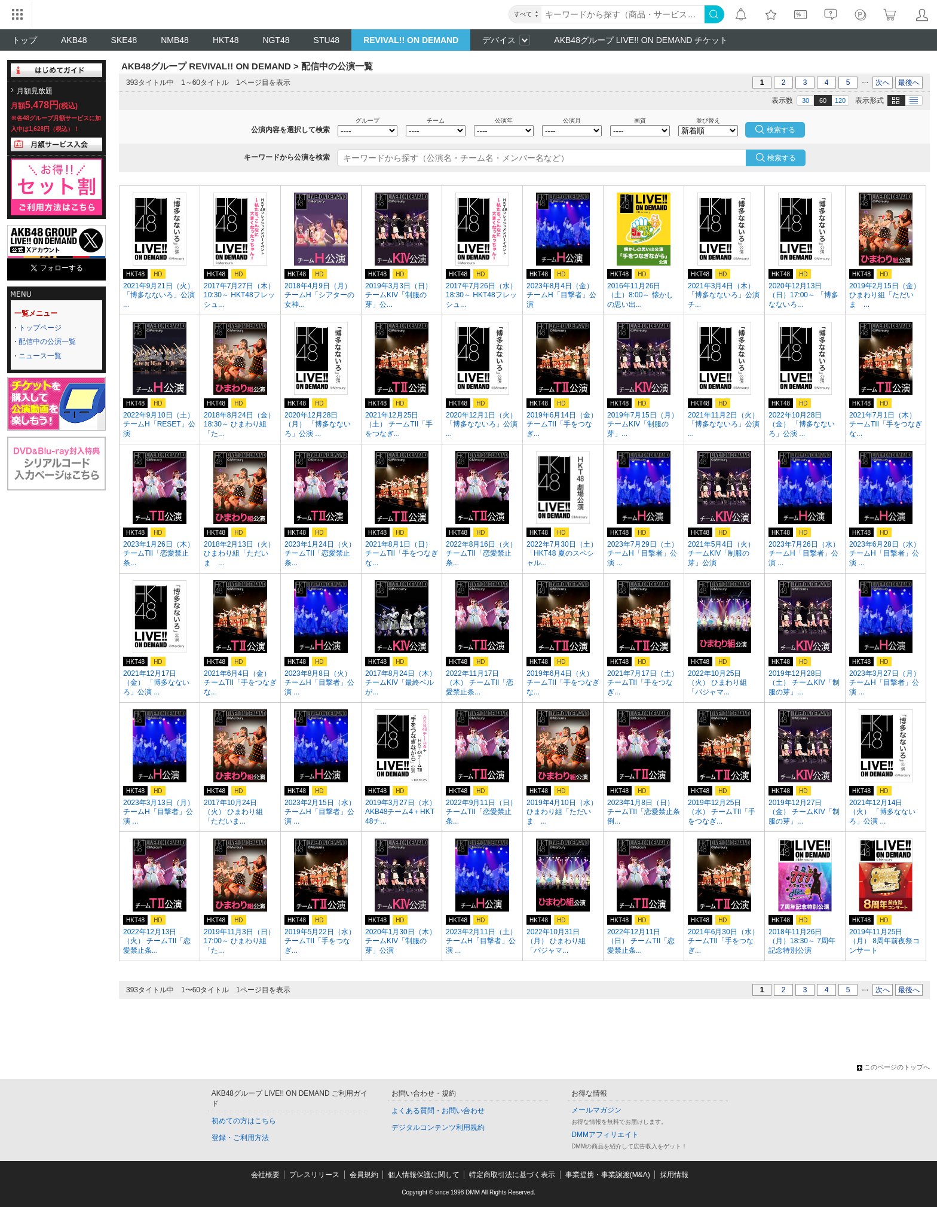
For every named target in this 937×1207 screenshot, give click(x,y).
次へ (882, 82)
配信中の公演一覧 (47, 341)
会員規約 (364, 1175)
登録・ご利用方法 (240, 1137)
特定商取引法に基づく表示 (512, 1175)
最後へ (909, 82)
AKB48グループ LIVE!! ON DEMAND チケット (641, 40)
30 (805, 100)
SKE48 (124, 40)
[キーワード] (623, 14)
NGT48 (275, 40)
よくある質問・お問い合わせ (438, 1111)
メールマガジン (596, 1110)
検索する (781, 158)
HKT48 (226, 40)
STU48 (327, 40)
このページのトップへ (893, 1067)
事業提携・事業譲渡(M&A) (607, 1175)
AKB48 (74, 40)
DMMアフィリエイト (605, 1134)
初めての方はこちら (244, 1121)
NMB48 (175, 40)
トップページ (40, 328)
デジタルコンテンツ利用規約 (438, 1127)
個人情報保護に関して (424, 1175)
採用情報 (674, 1175)
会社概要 (265, 1175)
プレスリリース (314, 1175)
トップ (24, 40)
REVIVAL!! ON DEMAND (410, 40)
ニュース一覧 (40, 356)
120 (840, 100)
